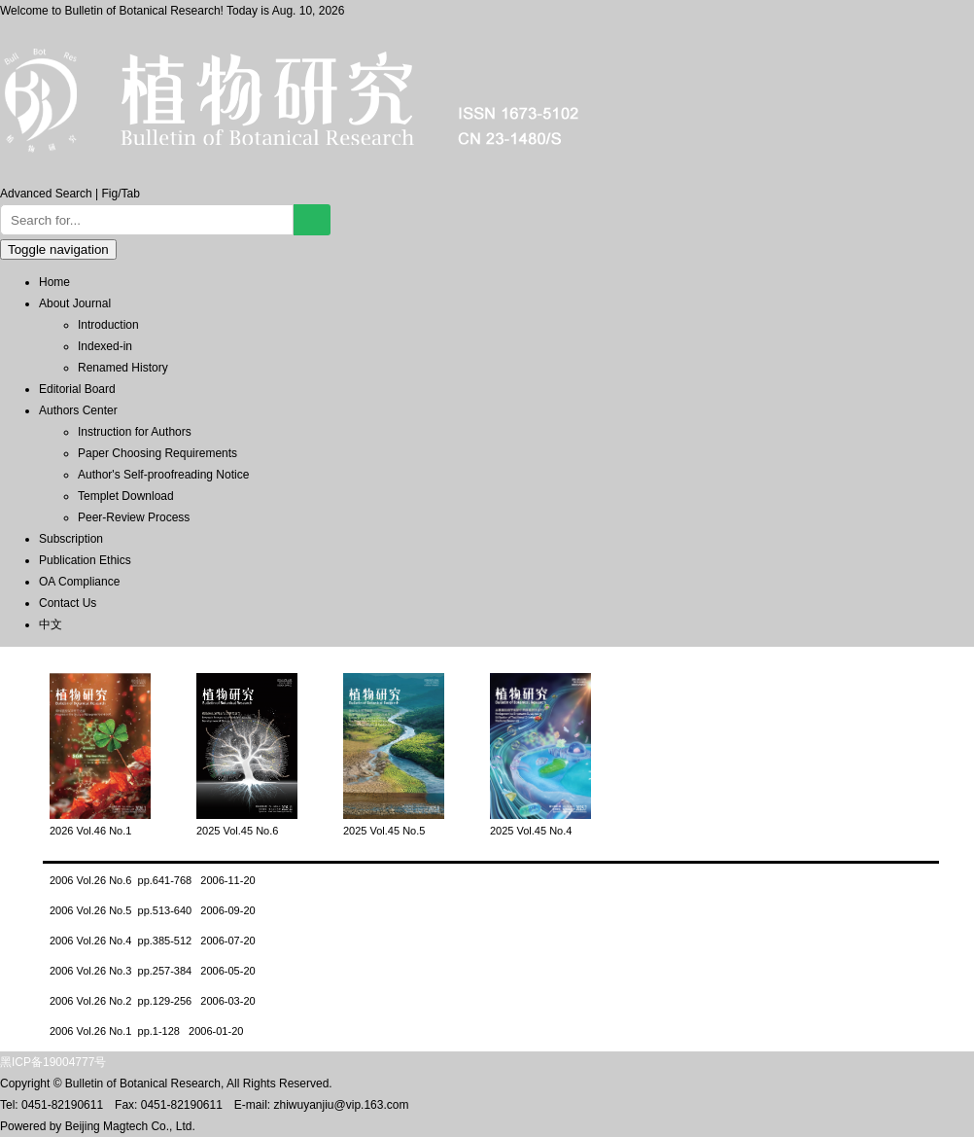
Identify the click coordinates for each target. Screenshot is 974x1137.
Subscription (71, 539)
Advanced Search (46, 193)
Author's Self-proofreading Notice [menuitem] (163, 474)
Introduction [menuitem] (108, 325)
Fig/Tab (121, 193)
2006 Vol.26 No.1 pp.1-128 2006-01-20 (146, 1031)
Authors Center (78, 410)
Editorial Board (77, 389)
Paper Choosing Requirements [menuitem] (157, 453)
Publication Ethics (85, 560)
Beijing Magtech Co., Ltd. (130, 1126)
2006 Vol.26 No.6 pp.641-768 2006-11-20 (153, 880)
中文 (50, 624)
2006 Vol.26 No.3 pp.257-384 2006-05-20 (153, 971)
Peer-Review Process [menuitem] (134, 517)
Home (54, 282)
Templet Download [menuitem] (126, 496)
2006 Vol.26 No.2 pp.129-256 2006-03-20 (153, 1001)
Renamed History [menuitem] (123, 367)
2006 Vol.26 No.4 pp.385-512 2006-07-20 (153, 940)
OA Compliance (79, 581)
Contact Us (67, 603)
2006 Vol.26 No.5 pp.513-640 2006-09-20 (153, 910)
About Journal (75, 303)
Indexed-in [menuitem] (105, 346)
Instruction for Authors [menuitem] (134, 432)
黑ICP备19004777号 (53, 1062)
